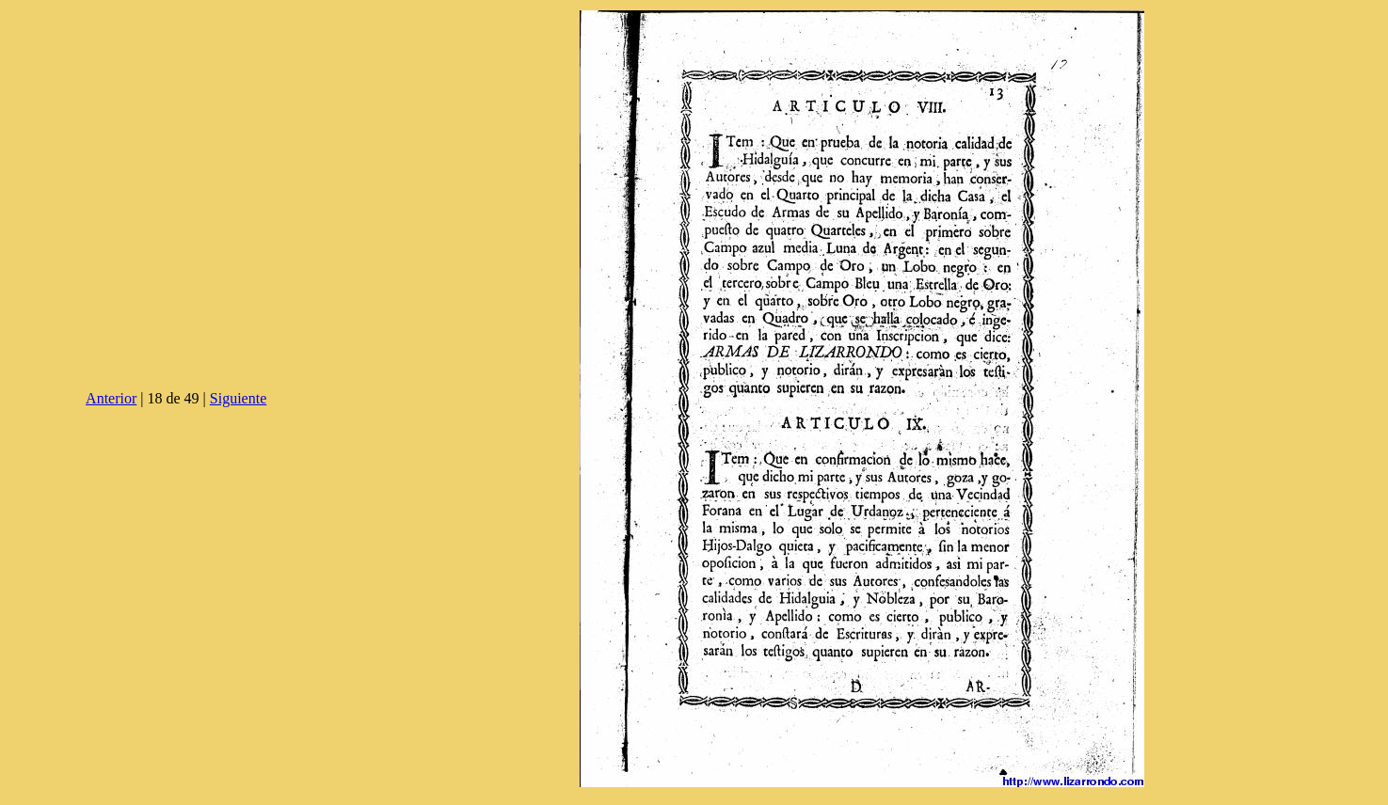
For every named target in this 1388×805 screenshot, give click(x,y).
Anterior (111, 398)
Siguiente (238, 398)
